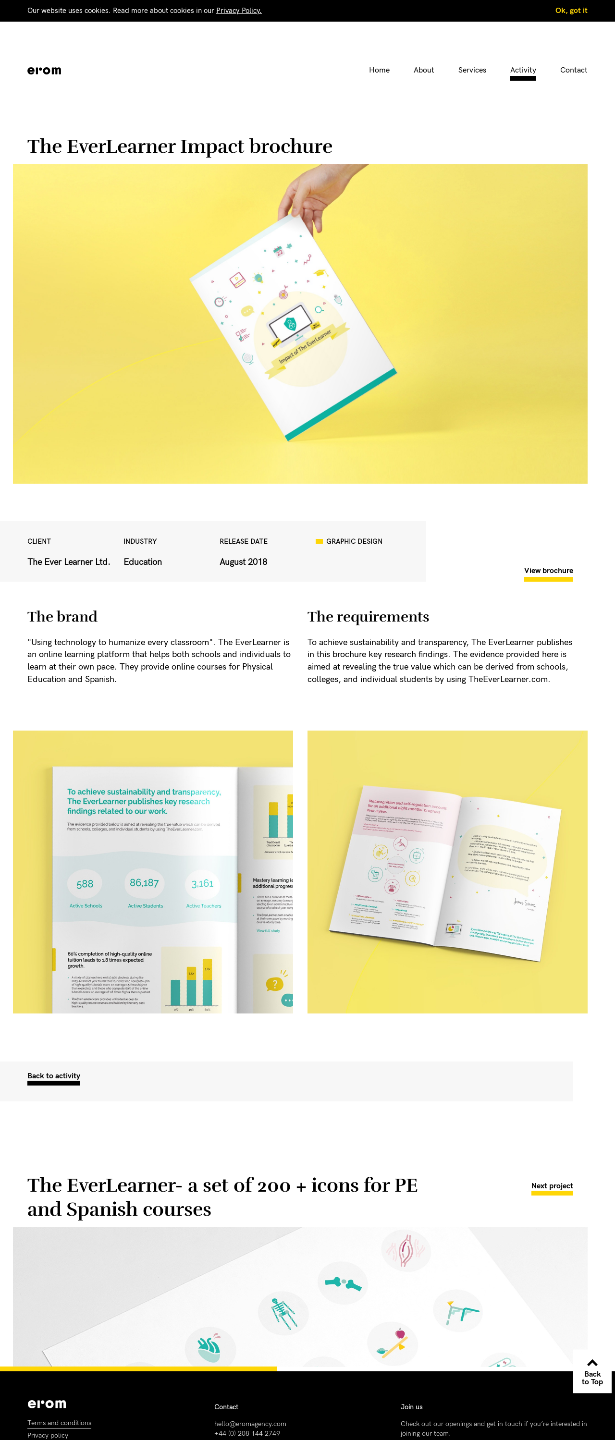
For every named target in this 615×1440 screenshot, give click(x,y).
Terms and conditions (59, 1423)
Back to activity (53, 1076)
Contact (574, 70)
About (424, 70)
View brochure (548, 570)
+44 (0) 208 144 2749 (247, 1433)
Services (472, 70)
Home (379, 70)
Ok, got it (571, 10)
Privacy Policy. (239, 10)
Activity (523, 70)
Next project (552, 1186)
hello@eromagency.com (250, 1424)
